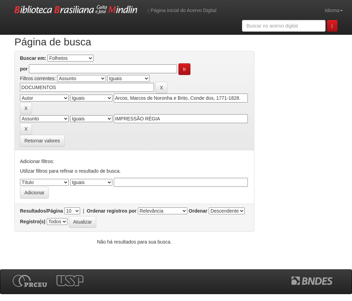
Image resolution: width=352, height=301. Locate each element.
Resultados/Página (41, 211)
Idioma (334, 10)
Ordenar (198, 211)
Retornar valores (42, 140)
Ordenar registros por (111, 211)
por (24, 69)
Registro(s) (32, 221)
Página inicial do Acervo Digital (181, 10)
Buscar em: (33, 58)
